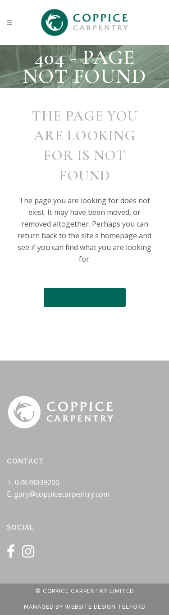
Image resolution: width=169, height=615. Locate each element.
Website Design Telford (105, 607)
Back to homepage (85, 297)
